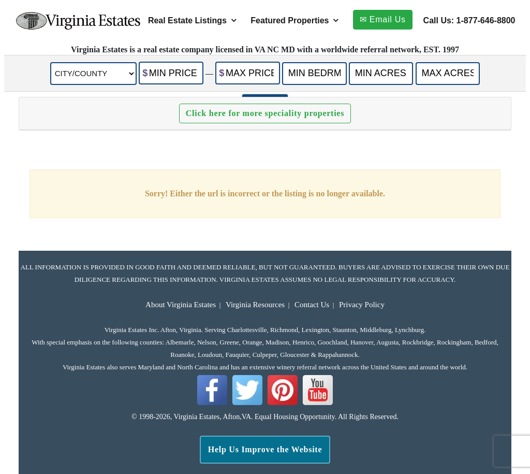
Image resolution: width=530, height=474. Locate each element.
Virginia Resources (255, 304)
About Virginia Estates (180, 304)
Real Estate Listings (187, 20)
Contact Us (312, 304)
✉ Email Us (383, 19)
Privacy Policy (362, 304)
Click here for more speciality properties (265, 113)
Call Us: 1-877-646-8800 (469, 20)
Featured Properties (290, 20)
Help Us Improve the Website (265, 449)
